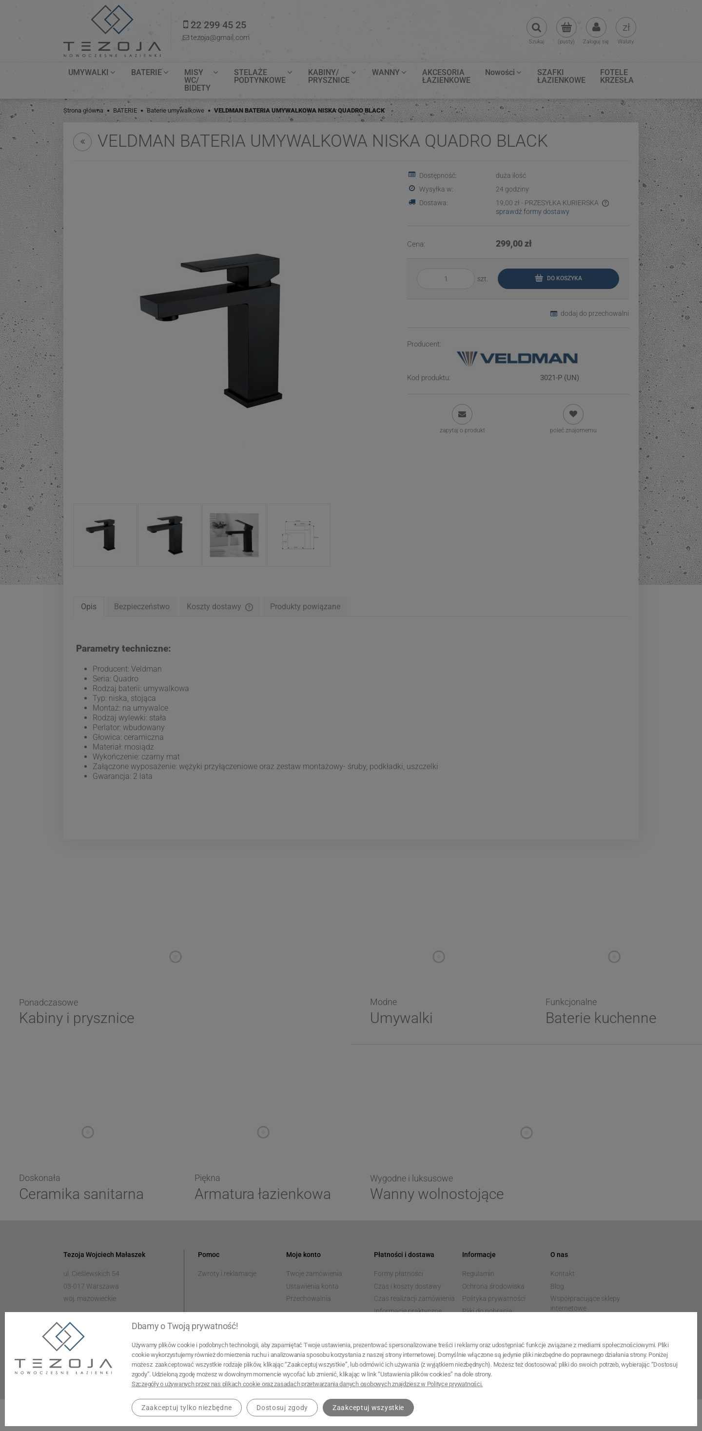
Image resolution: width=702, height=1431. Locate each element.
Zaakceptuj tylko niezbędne (186, 1408)
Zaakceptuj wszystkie (368, 1408)
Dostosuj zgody (282, 1408)
